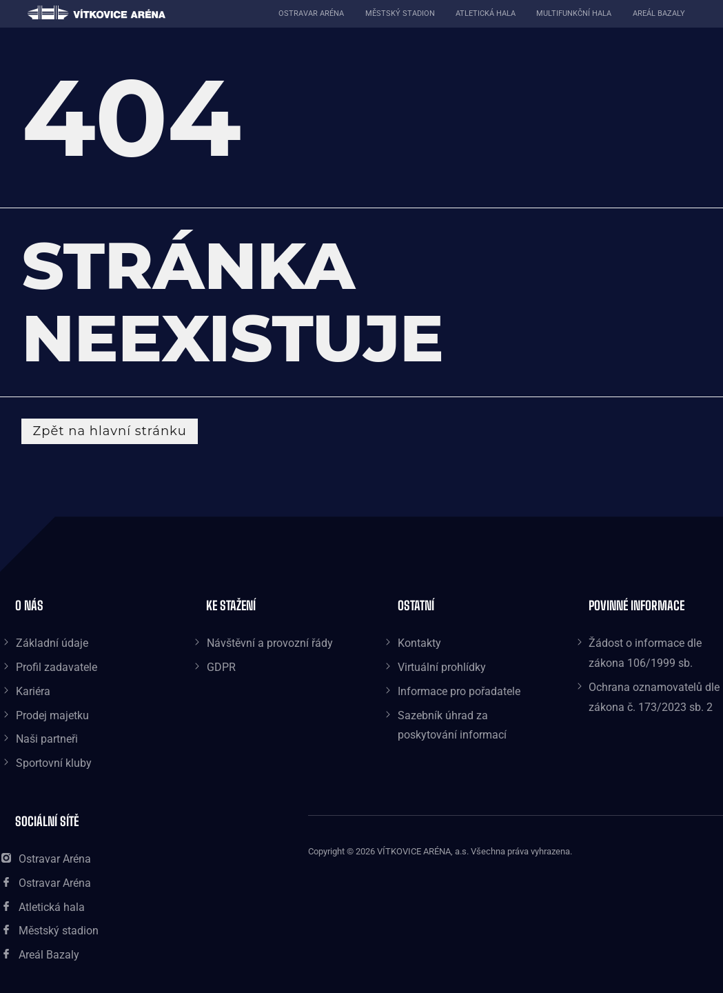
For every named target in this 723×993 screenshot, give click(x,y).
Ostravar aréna (311, 13)
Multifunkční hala (573, 13)
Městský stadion (400, 13)
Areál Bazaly (659, 13)
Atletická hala (486, 13)
